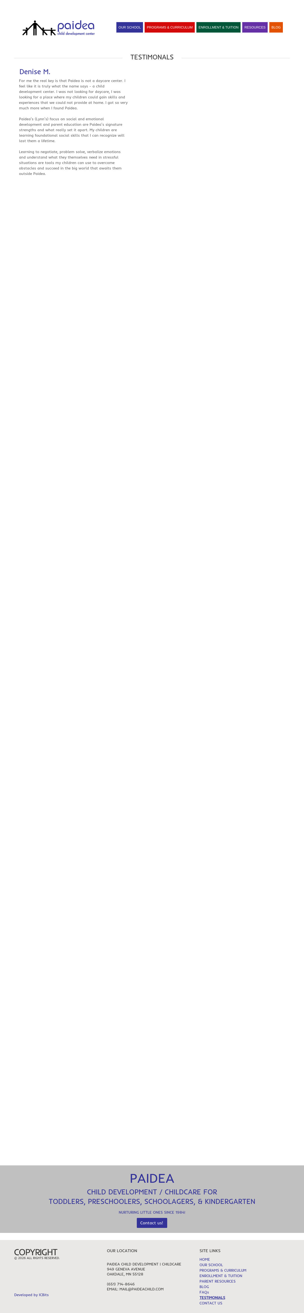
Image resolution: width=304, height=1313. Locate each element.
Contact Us (97, 5)
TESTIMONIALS (261, 5)
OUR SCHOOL (211, 1264)
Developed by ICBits (31, 1294)
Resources (255, 27)
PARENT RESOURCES (218, 1281)
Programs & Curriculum (170, 27)
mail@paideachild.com (141, 1289)
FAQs (285, 5)
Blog (276, 27)
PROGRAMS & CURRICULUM (223, 1270)
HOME (237, 5)
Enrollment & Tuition (218, 27)
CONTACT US (211, 1303)
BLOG (204, 1286)
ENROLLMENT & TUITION (221, 1275)
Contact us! (151, 1223)
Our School (130, 27)
